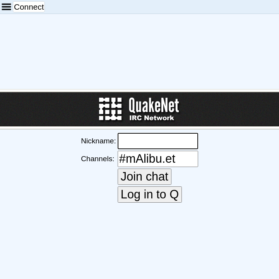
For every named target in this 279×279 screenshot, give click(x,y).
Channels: (97, 159)
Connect (29, 6)
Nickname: (98, 141)
